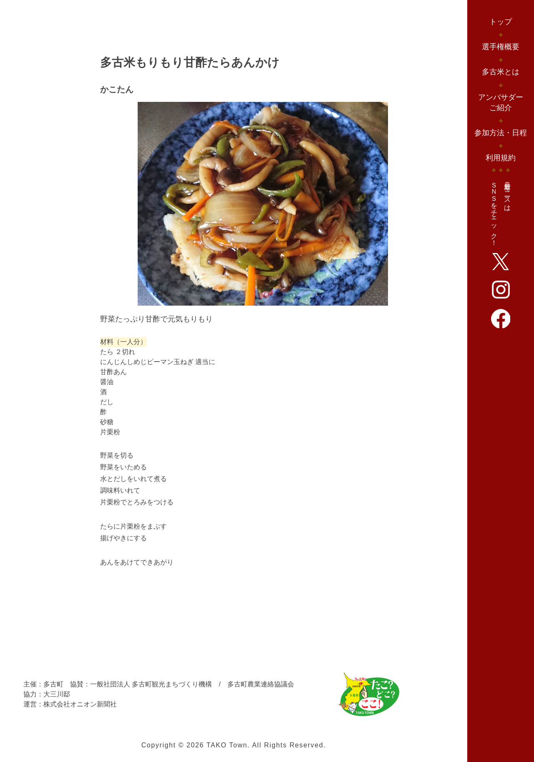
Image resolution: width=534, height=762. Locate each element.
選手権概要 (500, 47)
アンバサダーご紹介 (500, 102)
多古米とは (500, 72)
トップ (500, 22)
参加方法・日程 (500, 133)
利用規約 (501, 158)
